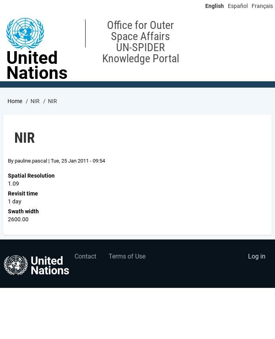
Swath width (23, 211)
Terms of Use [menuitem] (127, 256)
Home (15, 101)
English (214, 6)
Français (262, 6)
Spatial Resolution (31, 175)
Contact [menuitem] (85, 256)
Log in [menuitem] (256, 256)
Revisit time (23, 193)
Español (238, 6)
